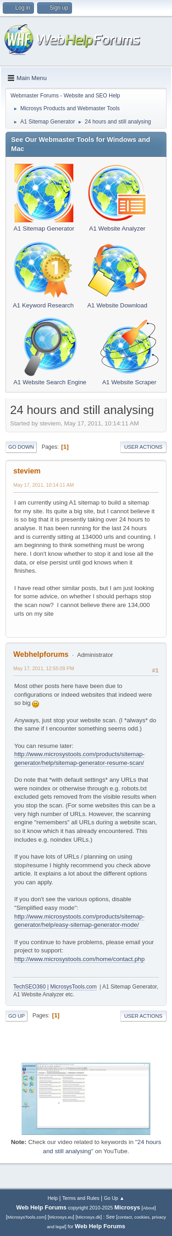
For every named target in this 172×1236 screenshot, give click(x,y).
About (148, 1207)
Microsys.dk (88, 1217)
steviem (27, 471)
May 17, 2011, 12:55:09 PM (43, 668)
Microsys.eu (61, 1217)
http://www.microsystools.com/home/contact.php (79, 959)
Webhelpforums (40, 654)
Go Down (21, 447)
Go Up (16, 1016)
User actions (143, 447)
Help (53, 1198)
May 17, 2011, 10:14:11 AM (43, 485)
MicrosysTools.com (73, 986)
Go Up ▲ (114, 1198)
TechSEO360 (29, 986)
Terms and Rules (81, 1198)
